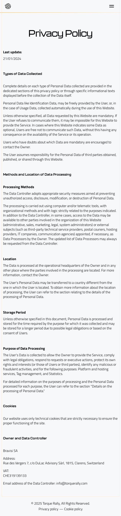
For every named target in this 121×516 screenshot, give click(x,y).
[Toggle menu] (111, 6)
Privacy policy (48, 509)
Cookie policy (73, 509)
